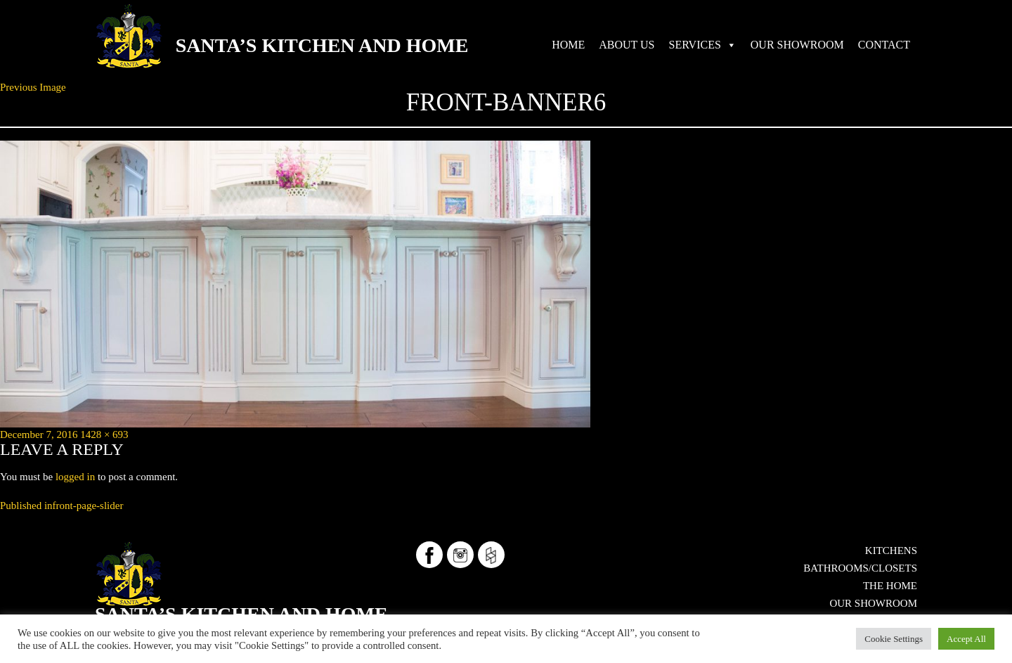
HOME (568, 45)
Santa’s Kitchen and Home (322, 45)
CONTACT (884, 45)
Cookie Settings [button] (893, 638)
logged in (75, 476)
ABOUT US (626, 45)
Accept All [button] (966, 638)
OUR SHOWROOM (797, 45)
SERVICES (695, 45)
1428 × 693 (104, 434)
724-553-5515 (213, 601)
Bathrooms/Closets (860, 568)
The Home (890, 585)
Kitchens (891, 550)
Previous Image (33, 87)
